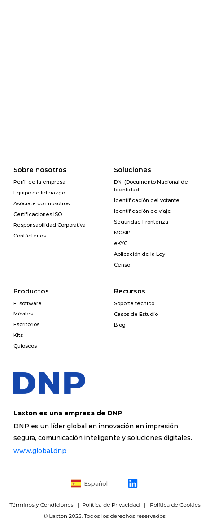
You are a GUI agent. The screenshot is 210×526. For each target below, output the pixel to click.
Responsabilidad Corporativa (49, 225)
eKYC (120, 243)
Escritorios (26, 324)
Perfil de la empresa (39, 182)
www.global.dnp (39, 451)
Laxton (58, 516)
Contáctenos (29, 236)
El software (27, 303)
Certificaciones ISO (37, 214)
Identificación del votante (146, 200)
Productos (31, 291)
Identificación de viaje (142, 211)
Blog (120, 325)
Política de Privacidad (110, 504)
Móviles (23, 313)
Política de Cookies (175, 504)
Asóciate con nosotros (41, 203)
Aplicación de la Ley (139, 254)
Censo (122, 265)
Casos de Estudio (136, 314)
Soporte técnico (134, 303)
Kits (18, 335)
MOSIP (122, 232)
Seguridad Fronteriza (141, 222)
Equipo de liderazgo (39, 193)
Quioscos (25, 346)
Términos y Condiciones (41, 504)
